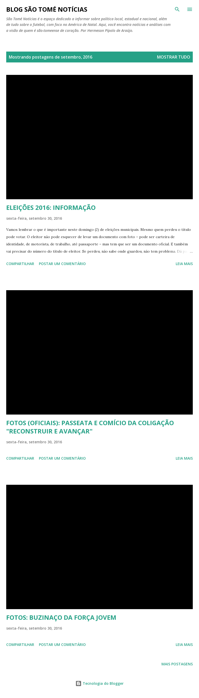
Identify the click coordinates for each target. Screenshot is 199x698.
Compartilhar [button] (20, 263)
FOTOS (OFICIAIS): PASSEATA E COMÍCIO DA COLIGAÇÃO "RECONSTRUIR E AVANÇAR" (90, 426)
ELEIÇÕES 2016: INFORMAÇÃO (51, 207)
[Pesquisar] (177, 9)
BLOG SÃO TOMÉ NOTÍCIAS (46, 9)
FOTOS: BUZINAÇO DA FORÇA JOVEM (61, 617)
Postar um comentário (62, 263)
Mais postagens (177, 663)
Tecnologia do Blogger (99, 683)
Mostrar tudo (173, 57)
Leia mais (184, 263)
